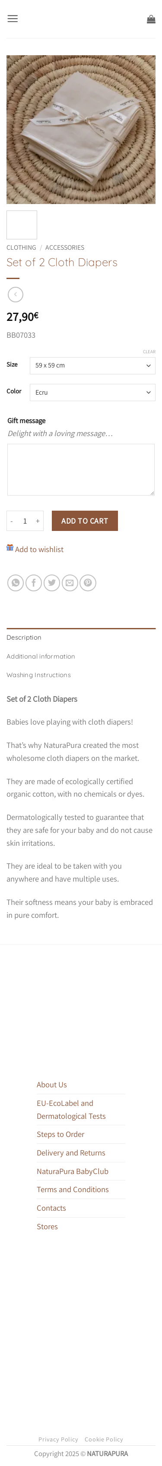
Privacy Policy (58, 1439)
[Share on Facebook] (33, 582)
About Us (52, 1084)
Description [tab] (23, 637)
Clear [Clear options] (149, 351)
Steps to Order (60, 1134)
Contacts (51, 1207)
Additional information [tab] (41, 656)
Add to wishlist (39, 549)
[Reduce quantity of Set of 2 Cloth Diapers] (11, 521)
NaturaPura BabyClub (72, 1171)
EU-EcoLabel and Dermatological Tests (71, 1109)
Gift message (26, 420)
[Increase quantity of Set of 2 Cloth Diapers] (38, 521)
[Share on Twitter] (52, 582)
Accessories (64, 247)
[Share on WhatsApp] (15, 582)
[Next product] (15, 294)
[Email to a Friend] (70, 582)
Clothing (21, 247)
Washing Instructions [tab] (38, 675)
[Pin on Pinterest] (87, 582)
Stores (47, 1226)
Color (13, 391)
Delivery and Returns (71, 1152)
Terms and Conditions (73, 1189)
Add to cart (84, 521)
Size (11, 364)
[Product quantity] (25, 521)
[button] (12, 19)
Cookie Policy (104, 1439)
